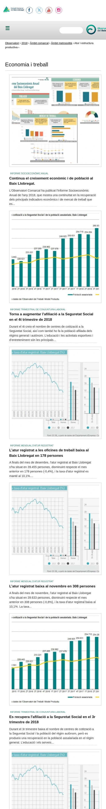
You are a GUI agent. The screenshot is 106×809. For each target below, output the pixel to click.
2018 (24, 43)
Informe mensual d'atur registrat (32, 445)
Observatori (12, 43)
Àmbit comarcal (39, 43)
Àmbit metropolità (61, 43)
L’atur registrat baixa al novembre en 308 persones (52, 586)
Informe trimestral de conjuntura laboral (38, 309)
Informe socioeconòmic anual (29, 173)
